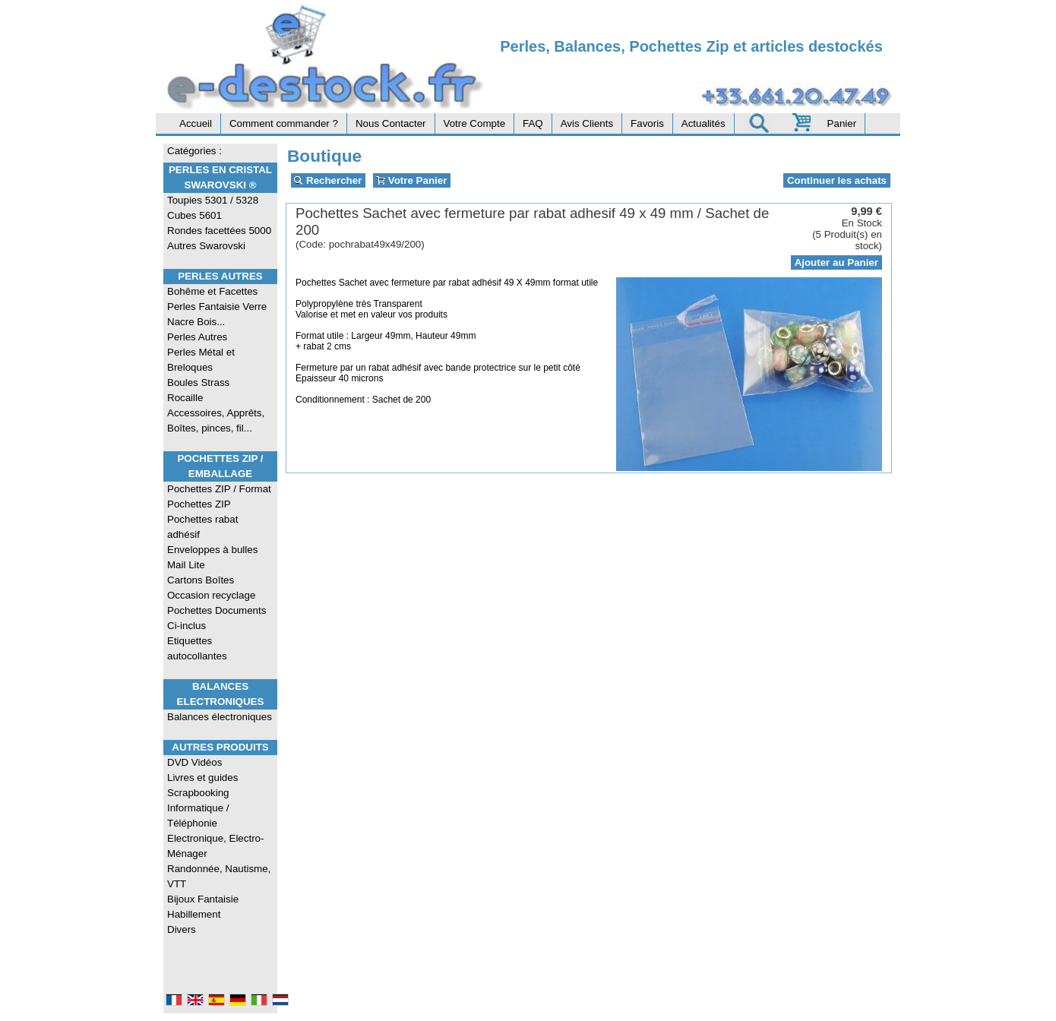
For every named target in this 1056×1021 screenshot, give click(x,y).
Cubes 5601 (194, 215)
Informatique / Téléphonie (198, 815)
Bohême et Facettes (212, 291)
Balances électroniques (219, 716)
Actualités (703, 123)
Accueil (195, 123)
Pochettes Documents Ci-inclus (216, 618)
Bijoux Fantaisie (203, 899)
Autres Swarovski (206, 245)
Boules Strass (198, 382)
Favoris (647, 123)
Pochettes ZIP (199, 504)
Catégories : (194, 150)
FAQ (533, 123)
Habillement (193, 914)
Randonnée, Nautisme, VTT (218, 876)
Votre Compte (475, 123)
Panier (842, 123)
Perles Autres (220, 276)
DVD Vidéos (194, 762)
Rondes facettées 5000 (219, 230)
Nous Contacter (391, 123)
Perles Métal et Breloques (201, 359)
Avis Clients (587, 123)
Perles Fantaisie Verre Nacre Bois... (217, 314)
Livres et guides (202, 777)
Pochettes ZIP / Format (219, 489)
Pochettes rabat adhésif (202, 527)
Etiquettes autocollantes (197, 648)
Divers (181, 929)
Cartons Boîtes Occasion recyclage (211, 587)
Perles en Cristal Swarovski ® (220, 177)
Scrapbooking (198, 792)
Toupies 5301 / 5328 (212, 200)
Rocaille (185, 397)
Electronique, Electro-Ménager (215, 846)
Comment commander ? (283, 123)
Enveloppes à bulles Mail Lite (212, 557)
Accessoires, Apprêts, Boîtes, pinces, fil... (215, 420)
